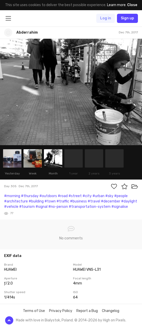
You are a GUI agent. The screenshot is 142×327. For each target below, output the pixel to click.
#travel (94, 201)
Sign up (127, 18)
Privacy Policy (60, 311)
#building (36, 201)
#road (63, 196)
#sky (109, 196)
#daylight (129, 201)
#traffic (62, 201)
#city (87, 196)
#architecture (16, 201)
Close (132, 5)
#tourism (27, 207)
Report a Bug (87, 311)
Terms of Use (34, 311)
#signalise (119, 207)
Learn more (116, 5)
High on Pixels (114, 320)
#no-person (58, 207)
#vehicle (11, 207)
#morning (12, 196)
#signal (42, 207)
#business (78, 201)
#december (110, 201)
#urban (98, 196)
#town (50, 201)
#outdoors (48, 196)
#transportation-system (90, 207)
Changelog (110, 311)
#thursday (30, 196)
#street (75, 196)
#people (121, 196)
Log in (105, 18)
